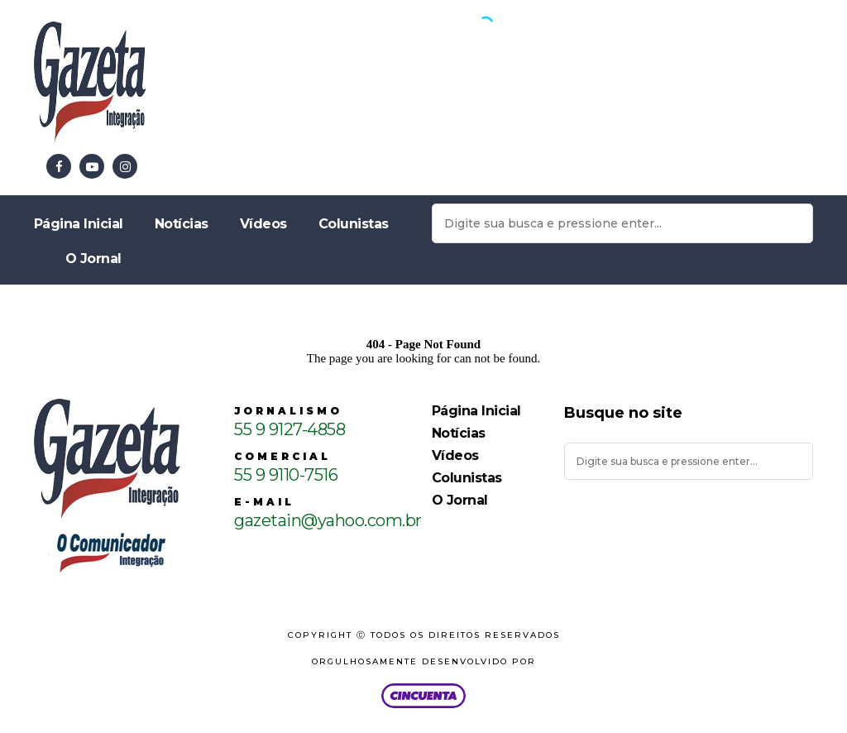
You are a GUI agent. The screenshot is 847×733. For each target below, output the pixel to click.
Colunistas (353, 224)
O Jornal (93, 258)
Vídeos (263, 224)
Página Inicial (78, 224)
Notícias (181, 224)
